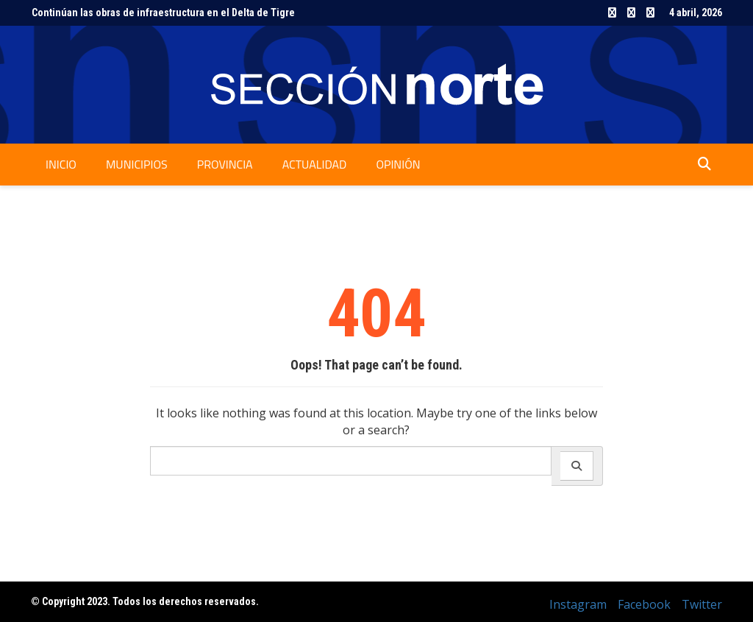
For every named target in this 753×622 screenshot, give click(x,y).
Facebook (631, 12)
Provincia (225, 164)
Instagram (612, 12)
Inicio (61, 164)
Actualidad (314, 164)
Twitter (650, 12)
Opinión (398, 164)
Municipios (137, 164)
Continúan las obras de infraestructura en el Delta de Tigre (163, 12)
